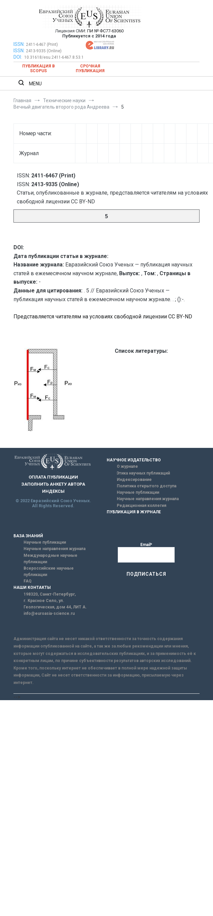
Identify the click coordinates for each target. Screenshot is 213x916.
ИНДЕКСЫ (53, 491)
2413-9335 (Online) (44, 51)
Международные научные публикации (50, 558)
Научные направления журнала (148, 498)
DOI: (18, 57)
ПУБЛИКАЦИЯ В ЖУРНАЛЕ (134, 512)
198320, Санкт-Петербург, (50, 594)
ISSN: (19, 44)
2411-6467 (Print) (42, 44)
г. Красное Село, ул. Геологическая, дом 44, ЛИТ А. (55, 603)
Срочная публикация (90, 68)
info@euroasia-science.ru (49, 613)
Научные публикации (138, 492)
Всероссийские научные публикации (49, 571)
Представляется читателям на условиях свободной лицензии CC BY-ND (102, 316)
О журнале (127, 466)
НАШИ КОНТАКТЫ (32, 587)
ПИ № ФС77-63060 (105, 30)
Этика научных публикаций (143, 473)
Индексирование (134, 479)
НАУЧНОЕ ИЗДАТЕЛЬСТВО (134, 460)
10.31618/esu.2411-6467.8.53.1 (54, 57)
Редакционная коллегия (141, 505)
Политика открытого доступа (146, 486)
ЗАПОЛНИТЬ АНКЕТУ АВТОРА (53, 484)
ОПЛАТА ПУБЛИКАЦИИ (53, 477)
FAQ (28, 581)
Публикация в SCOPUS (38, 68)
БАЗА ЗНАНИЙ (28, 536)
